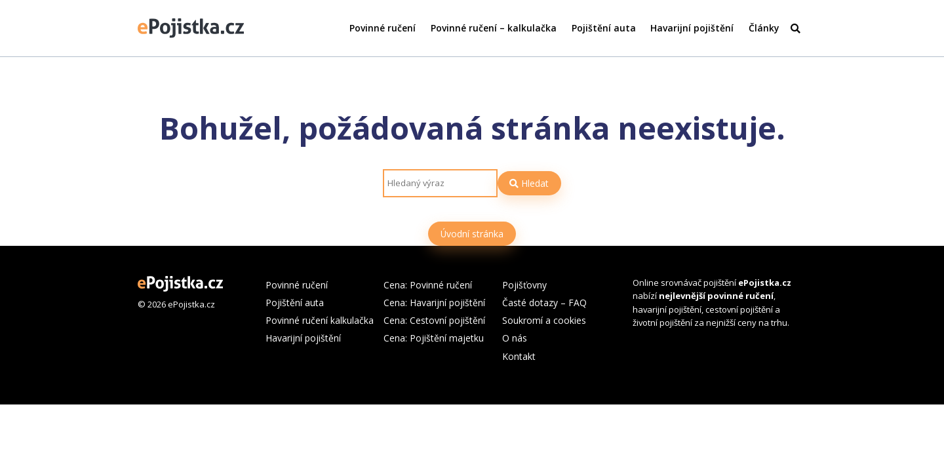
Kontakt (519, 356)
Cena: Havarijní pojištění (434, 302)
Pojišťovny (524, 285)
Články (764, 28)
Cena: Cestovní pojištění (434, 320)
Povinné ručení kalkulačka (320, 320)
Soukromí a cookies (544, 320)
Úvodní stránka (472, 233)
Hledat (529, 183)
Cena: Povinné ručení (428, 285)
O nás (514, 338)
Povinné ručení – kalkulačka (494, 28)
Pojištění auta (604, 28)
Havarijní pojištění (692, 28)
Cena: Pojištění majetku (434, 338)
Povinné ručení (382, 28)
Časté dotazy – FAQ (544, 302)
